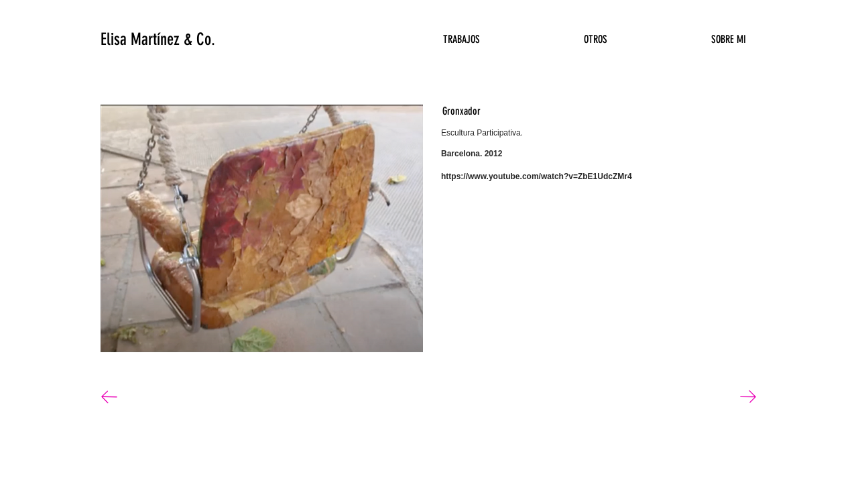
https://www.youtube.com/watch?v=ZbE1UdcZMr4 (536, 176)
